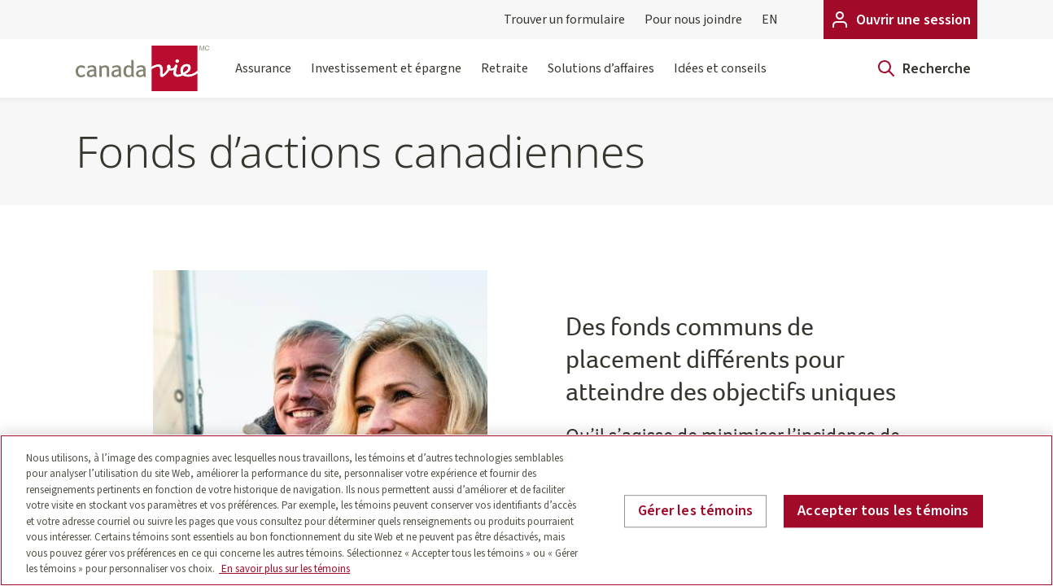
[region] (526, 510)
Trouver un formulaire (564, 19)
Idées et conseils (720, 78)
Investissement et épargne (386, 78)
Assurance (263, 78)
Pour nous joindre (693, 19)
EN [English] (770, 19)
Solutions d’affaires (601, 78)
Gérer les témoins (695, 511)
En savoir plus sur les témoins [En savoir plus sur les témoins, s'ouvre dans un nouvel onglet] (284, 569)
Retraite (504, 78)
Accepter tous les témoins (883, 511)
